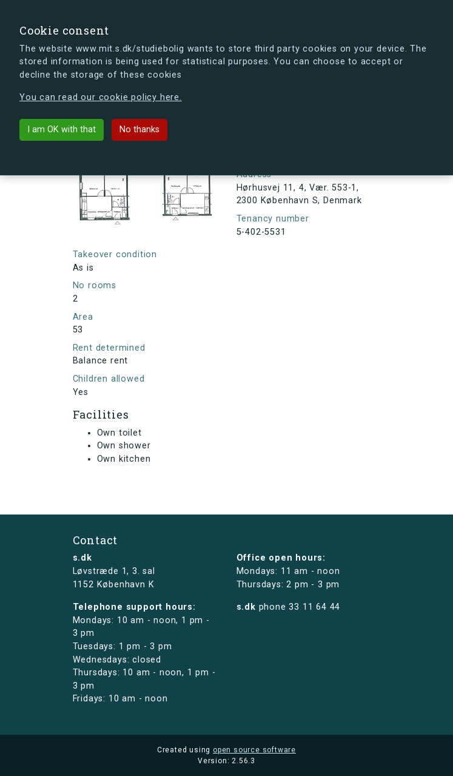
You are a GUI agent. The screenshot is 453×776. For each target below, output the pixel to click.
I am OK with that (61, 129)
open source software (254, 750)
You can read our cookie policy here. (100, 97)
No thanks (139, 129)
